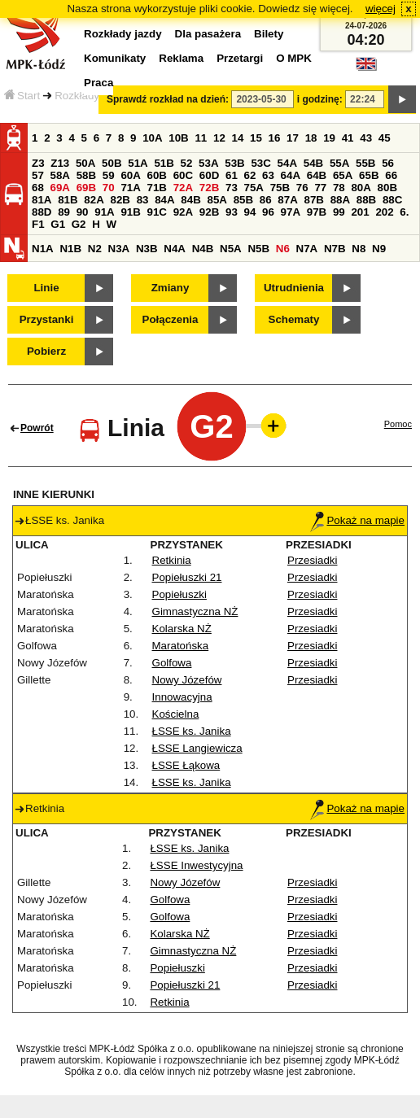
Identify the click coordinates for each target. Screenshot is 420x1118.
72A (183, 187)
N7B (335, 248)
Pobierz (46, 351)
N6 (283, 248)
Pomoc (398, 424)
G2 (79, 224)
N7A (307, 248)
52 (187, 163)
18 (311, 138)
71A (130, 187)
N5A (231, 248)
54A (287, 163)
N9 (379, 248)
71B (157, 187)
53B (234, 163)
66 (391, 175)
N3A (119, 248)
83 (143, 200)
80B (387, 187)
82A (93, 200)
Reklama (181, 58)
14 (238, 138)
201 (360, 212)
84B (190, 200)
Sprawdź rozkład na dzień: (168, 99)
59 (109, 175)
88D (41, 212)
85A (216, 200)
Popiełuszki (179, 594)
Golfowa (172, 663)
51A (137, 163)
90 (83, 212)
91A (104, 212)
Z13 (59, 163)
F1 (38, 224)
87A (287, 200)
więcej (380, 8)
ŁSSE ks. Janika (191, 731)
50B (111, 163)
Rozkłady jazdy (91, 96)
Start (22, 96)
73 (231, 187)
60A (130, 175)
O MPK (294, 58)
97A (290, 212)
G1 (57, 224)
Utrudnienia (294, 288)
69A (60, 187)
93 (231, 212)
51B (163, 163)
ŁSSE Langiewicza (197, 748)
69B (86, 187)
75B (280, 187)
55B (365, 163)
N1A (43, 248)
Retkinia (171, 560)
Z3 (38, 163)
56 (388, 163)
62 (250, 175)
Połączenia (170, 319)
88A (340, 200)
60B (157, 175)
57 (38, 175)
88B (366, 200)
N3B (147, 248)
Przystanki (47, 319)
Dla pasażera (208, 34)
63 (268, 175)
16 (275, 138)
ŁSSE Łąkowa (186, 765)
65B (368, 175)
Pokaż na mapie (357, 520)
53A (208, 163)
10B (178, 138)
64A (290, 175)
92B (209, 212)
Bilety (268, 34)
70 (109, 187)
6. (404, 212)
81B (67, 200)
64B (316, 175)
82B (119, 200)
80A (360, 187)
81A (41, 200)
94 (250, 212)
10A (152, 138)
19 (329, 138)
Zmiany (170, 288)
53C (260, 163)
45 (384, 138)
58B (86, 175)
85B (243, 200)
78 (339, 187)
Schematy (294, 319)
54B (313, 163)
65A (342, 175)
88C (392, 200)
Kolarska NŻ (182, 628)
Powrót (37, 428)
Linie (46, 288)
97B (316, 212)
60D (209, 175)
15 (256, 138)
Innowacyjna (182, 697)
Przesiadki (312, 560)
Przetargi (240, 58)
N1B (70, 248)
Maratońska (180, 646)
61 (231, 175)
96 (268, 212)
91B (130, 212)
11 (201, 138)
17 (293, 138)
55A (339, 163)
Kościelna (175, 714)
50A (85, 163)
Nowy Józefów (187, 680)
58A (60, 175)
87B (313, 200)
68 (38, 187)
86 (266, 200)
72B (209, 187)
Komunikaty (115, 58)
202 (384, 212)
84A (164, 200)
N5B (258, 248)
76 (302, 187)
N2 (95, 248)
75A (254, 187)
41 (348, 138)
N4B (203, 248)
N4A (175, 248)
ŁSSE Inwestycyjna (196, 865)
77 (320, 187)
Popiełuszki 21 (187, 577)
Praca (98, 82)
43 (366, 138)
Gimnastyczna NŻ (195, 611)
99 (339, 212)
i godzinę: (320, 99)
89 (64, 212)
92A (183, 212)
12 (219, 138)
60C (183, 175)
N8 (358, 248)
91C (157, 212)
